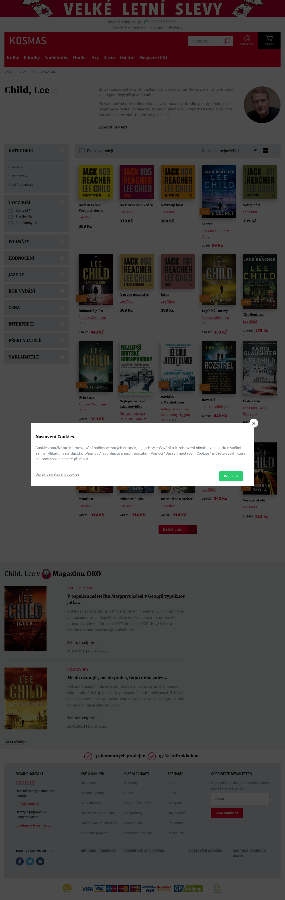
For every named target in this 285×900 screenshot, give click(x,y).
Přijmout (231, 476)
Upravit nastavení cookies (57, 474)
